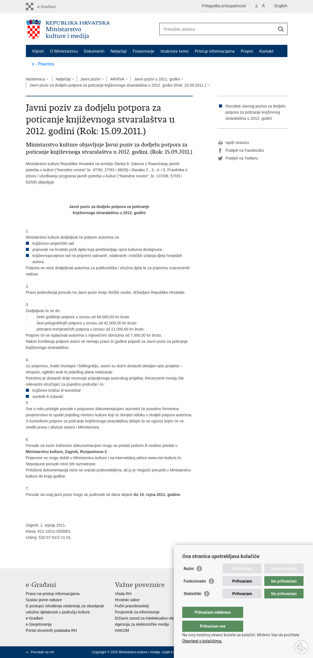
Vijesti (38, 51)
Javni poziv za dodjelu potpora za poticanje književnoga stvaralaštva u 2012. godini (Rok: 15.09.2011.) (117, 85)
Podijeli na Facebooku (241, 150)
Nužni (189, 580)
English (281, 6)
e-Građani (34, 618)
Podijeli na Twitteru (238, 158)
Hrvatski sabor (127, 600)
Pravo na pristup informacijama (53, 593)
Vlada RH (123, 593)
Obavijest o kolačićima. (202, 641)
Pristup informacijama (215, 51)
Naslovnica (35, 79)
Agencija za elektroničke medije (142, 624)
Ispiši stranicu (233, 142)
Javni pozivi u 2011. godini (157, 79)
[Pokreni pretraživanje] (281, 29)
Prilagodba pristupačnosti (224, 6)
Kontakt (266, 51)
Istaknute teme (175, 51)
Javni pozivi (90, 79)
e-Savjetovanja (39, 624)
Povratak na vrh (42, 652)
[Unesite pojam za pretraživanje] (217, 29)
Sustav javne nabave (44, 600)
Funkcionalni (195, 592)
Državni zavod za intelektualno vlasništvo (150, 618)
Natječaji (118, 51)
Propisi (247, 51)
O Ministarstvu (64, 51)
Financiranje (143, 51)
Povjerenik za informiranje (137, 612)
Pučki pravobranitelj (132, 606)
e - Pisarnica (43, 64)
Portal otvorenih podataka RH (51, 630)
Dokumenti (94, 51)
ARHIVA (117, 79)
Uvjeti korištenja (174, 652)
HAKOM (122, 630)
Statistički (192, 605)
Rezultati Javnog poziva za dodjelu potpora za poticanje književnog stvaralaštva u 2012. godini (256, 112)
